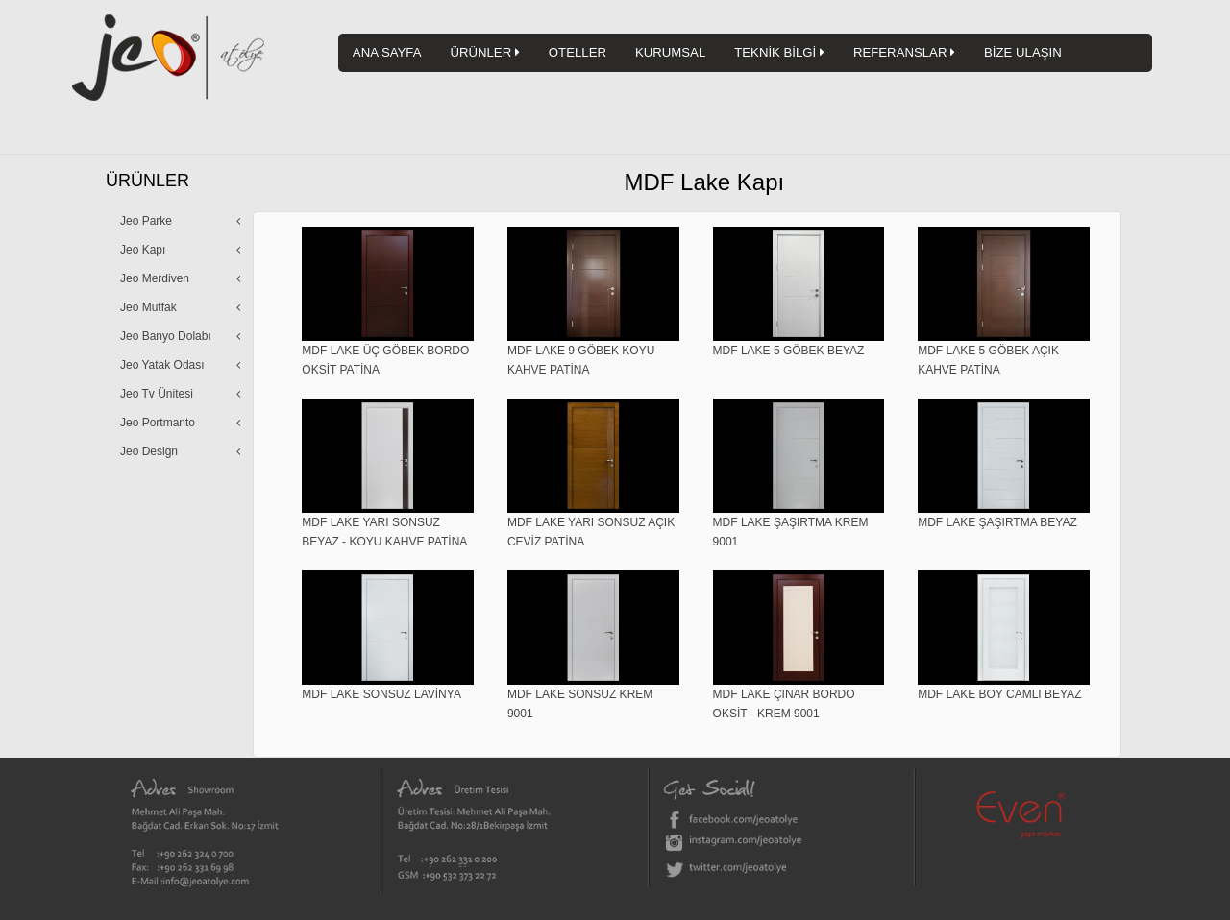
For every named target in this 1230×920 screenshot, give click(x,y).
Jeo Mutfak (148, 307)
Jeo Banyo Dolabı (165, 336)
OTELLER (577, 52)
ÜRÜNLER (484, 52)
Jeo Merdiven (154, 278)
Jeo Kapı (142, 249)
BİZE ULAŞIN (1023, 52)
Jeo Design (149, 451)
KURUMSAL (670, 52)
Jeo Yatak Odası (162, 365)
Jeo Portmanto (157, 422)
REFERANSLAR (904, 52)
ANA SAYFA (387, 52)
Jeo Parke (146, 221)
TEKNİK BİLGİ (779, 52)
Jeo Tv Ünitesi (156, 393)
